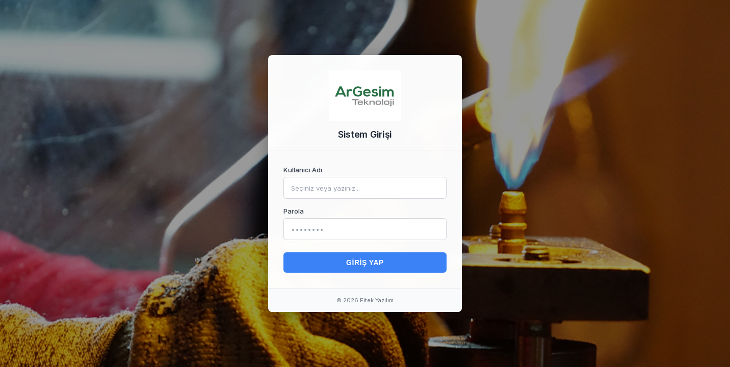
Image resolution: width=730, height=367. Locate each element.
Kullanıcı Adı (302, 170)
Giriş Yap (365, 262)
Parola (293, 211)
